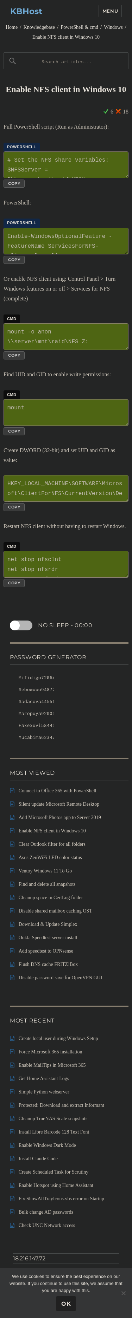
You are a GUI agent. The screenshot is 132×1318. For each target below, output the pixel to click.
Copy (14, 183)
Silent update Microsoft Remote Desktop (59, 804)
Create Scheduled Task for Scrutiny (54, 1172)
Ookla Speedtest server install (48, 937)
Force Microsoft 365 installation (50, 1051)
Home (12, 27)
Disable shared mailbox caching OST (55, 911)
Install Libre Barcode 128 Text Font (54, 1132)
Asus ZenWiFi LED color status (50, 857)
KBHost (26, 11)
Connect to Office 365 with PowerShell (57, 790)
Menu (110, 11)
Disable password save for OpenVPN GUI (60, 977)
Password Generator (48, 657)
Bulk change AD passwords (46, 1212)
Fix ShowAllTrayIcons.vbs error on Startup (61, 1198)
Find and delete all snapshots (47, 884)
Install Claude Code (38, 1158)
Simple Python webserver (44, 1092)
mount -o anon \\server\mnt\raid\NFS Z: (66, 336)
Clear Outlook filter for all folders (52, 844)
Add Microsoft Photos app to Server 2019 (60, 817)
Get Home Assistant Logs (44, 1078)
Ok (66, 1303)
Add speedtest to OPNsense (46, 951)
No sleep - (65, 625)
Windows (113, 27)
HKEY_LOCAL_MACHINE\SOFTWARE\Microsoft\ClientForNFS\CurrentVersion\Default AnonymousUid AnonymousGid (66, 488)
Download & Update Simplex (48, 924)
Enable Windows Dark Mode (47, 1145)
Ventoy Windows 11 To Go (45, 871)
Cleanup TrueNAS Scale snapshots (53, 1118)
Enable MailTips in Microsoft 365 (52, 1065)
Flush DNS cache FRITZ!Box (48, 964)
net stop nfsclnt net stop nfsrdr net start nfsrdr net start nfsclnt (66, 564)
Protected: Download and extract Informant (61, 1105)
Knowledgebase (39, 27)
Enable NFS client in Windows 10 (66, 37)
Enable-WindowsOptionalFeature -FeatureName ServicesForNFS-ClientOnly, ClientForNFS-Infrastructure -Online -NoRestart (66, 241)
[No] (123, 1293)
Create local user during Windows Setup (58, 1038)
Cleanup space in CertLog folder (51, 897)
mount (66, 412)
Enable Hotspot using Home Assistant (56, 1185)
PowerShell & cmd (79, 27)
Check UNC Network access (47, 1225)
